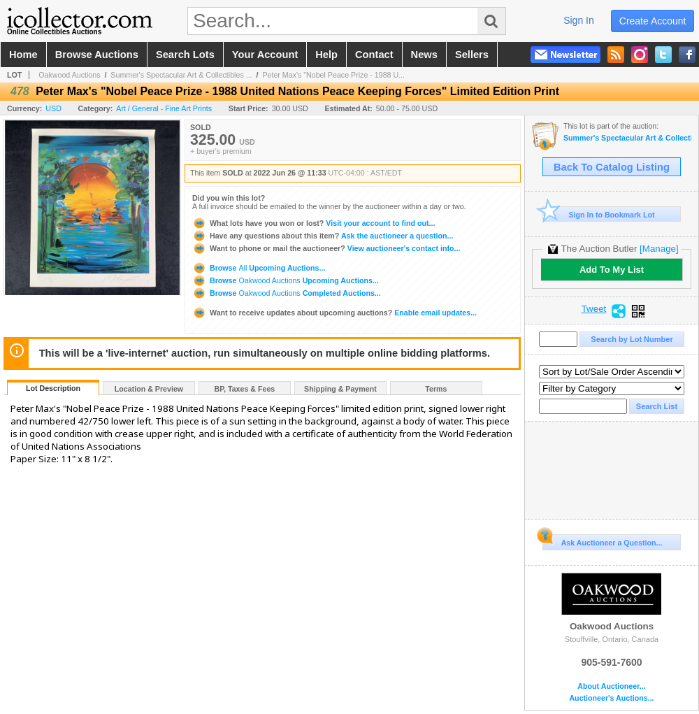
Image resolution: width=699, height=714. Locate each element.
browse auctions (96, 54)
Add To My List (611, 269)
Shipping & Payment (340, 389)
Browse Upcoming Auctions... (258, 268)
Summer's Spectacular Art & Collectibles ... (181, 75)
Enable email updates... (334, 312)
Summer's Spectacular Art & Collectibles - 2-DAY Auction (627, 138)
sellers (472, 54)
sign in (578, 20)
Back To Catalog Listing (612, 167)
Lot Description (53, 388)
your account (265, 54)
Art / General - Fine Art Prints (164, 108)
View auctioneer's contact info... (326, 248)
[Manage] (659, 248)
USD (53, 108)
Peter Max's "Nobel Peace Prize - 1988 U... (333, 75)
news (424, 54)
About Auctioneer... (611, 686)
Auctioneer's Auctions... (611, 698)
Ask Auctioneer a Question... (602, 540)
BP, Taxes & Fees (245, 389)
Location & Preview (149, 389)
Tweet (594, 309)
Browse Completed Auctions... (286, 293)
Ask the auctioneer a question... (322, 235)
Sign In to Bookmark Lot (598, 214)
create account (652, 21)
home (23, 54)
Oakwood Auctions (69, 75)
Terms (436, 389)
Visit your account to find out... (313, 223)
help (326, 54)
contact (374, 54)
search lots (185, 54)
